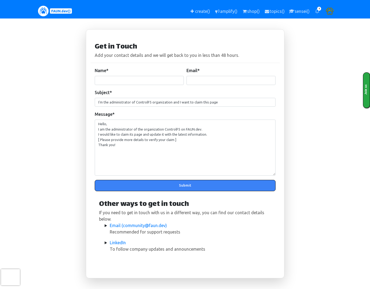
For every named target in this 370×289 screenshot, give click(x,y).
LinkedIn (118, 242)
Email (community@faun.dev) (138, 225)
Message (105, 114)
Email (193, 70)
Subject (103, 92)
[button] (317, 11)
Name (101, 70)
